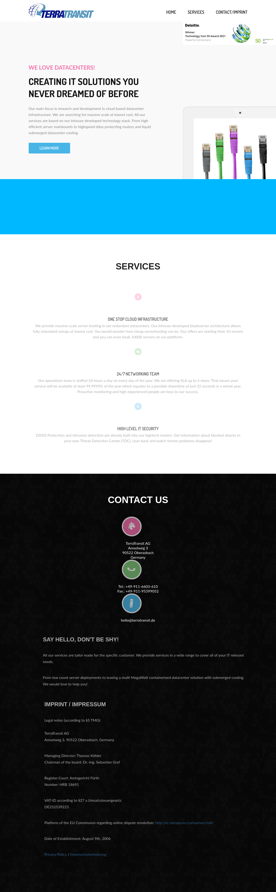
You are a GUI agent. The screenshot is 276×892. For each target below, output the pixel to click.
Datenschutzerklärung (88, 856)
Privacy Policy (55, 856)
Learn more (49, 148)
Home (171, 12)
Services (196, 12)
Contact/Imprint (232, 12)
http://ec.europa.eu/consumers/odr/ (184, 825)
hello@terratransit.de (138, 620)
